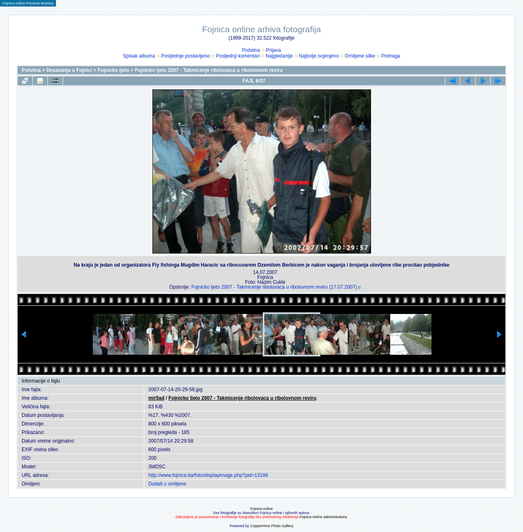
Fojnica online (261, 509)
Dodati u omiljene (167, 484)
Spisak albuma (139, 56)
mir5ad (156, 398)
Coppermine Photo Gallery (271, 526)
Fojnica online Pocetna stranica (28, 3)
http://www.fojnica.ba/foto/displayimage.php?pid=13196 (208, 475)
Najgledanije (279, 56)
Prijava (273, 50)
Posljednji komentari (237, 56)
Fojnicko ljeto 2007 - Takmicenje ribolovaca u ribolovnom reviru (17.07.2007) (274, 287)
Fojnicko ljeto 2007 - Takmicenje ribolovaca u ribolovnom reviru (209, 70)
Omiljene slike (360, 56)
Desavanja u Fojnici (69, 70)
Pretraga (390, 56)
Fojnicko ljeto (113, 70)
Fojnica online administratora (322, 517)
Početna (251, 50)
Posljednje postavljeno (185, 56)
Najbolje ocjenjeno (319, 56)
